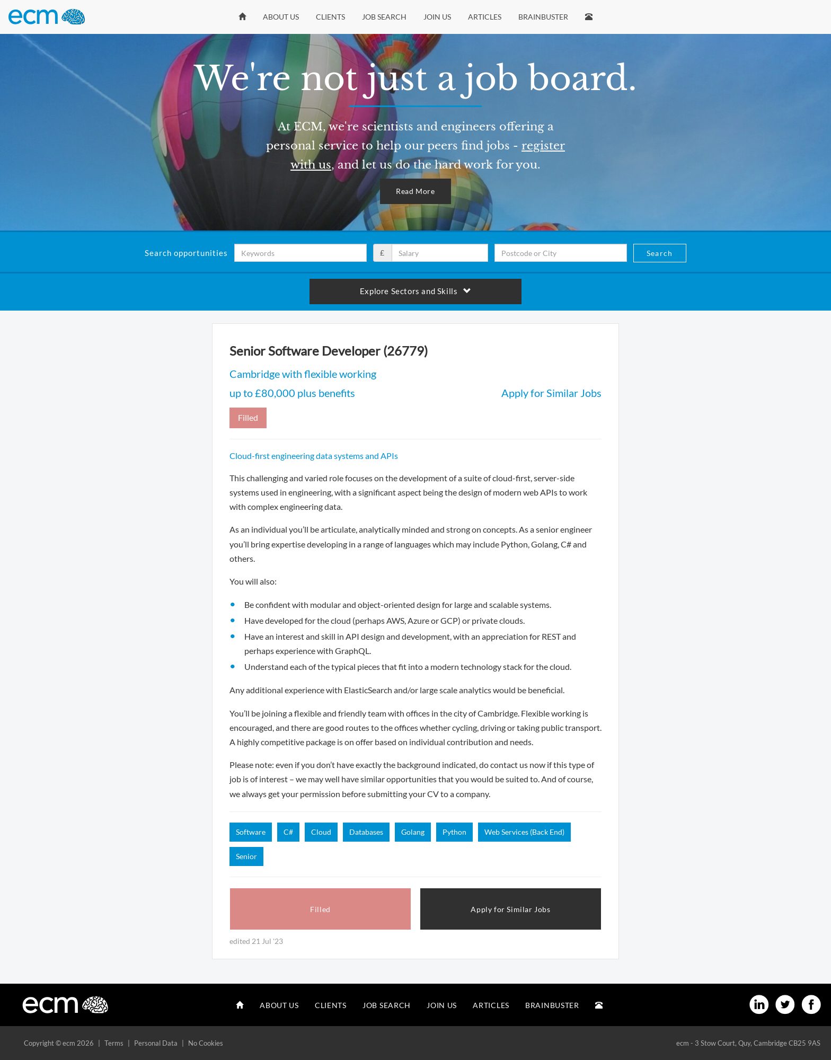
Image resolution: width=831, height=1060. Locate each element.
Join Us (437, 16)
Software (251, 831)
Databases (366, 831)
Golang (413, 831)
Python (454, 831)
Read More (415, 191)
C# (288, 831)
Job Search (384, 16)
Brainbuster (543, 16)
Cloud (321, 831)
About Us (281, 16)
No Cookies (205, 1043)
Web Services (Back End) (524, 831)
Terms (113, 1043)
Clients (330, 16)
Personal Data (156, 1043)
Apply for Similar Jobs (551, 392)
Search (660, 253)
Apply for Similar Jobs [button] (510, 909)
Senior (246, 856)
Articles (484, 16)
